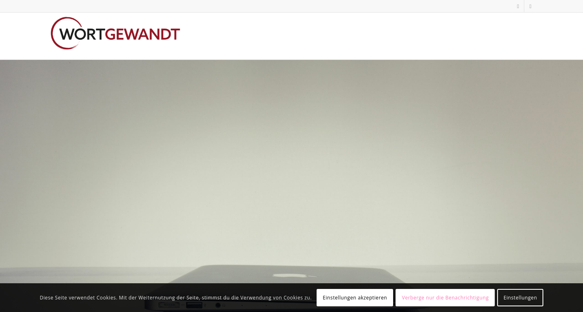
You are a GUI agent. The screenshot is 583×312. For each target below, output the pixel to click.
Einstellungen (520, 297)
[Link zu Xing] (530, 6)
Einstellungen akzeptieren (355, 297)
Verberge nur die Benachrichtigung (445, 297)
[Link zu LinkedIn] (518, 6)
